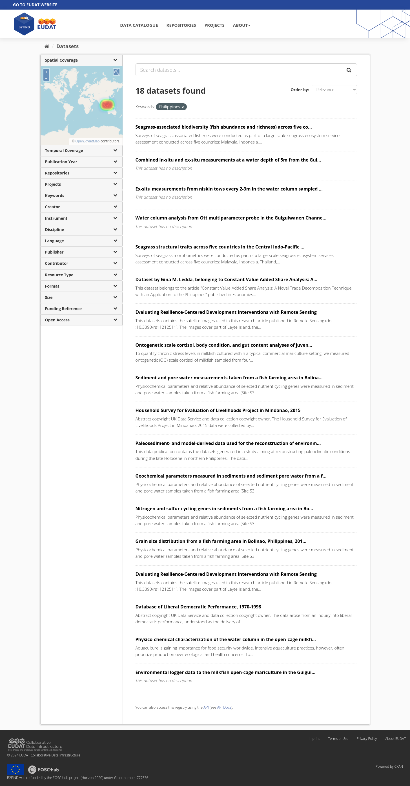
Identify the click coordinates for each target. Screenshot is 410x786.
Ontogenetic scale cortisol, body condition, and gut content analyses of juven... (224, 345)
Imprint (314, 738)
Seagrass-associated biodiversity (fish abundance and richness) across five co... (224, 127)
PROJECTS (215, 25)
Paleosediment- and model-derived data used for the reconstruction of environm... (228, 443)
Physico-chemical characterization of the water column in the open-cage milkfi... (226, 639)
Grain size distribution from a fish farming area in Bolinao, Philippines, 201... (221, 541)
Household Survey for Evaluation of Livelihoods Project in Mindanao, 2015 (218, 410)
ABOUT (242, 25)
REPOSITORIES (181, 25)
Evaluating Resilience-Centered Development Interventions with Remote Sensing (226, 312)
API (206, 707)
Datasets (67, 46)
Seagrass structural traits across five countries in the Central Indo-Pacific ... (220, 247)
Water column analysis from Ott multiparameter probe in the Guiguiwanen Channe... (231, 218)
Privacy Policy (367, 738)
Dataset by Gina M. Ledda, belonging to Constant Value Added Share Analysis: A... (226, 279)
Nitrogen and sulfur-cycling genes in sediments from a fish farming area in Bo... (224, 508)
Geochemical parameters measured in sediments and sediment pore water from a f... (231, 476)
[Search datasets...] (239, 69)
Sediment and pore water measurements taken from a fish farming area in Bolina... (229, 378)
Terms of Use (338, 738)
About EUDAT (395, 738)
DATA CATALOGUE (139, 25)
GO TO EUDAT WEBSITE (35, 4)
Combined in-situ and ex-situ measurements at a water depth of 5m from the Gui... (228, 160)
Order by (299, 89)
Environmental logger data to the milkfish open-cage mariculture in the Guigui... (226, 672)
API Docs (224, 707)
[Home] (47, 46)
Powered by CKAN (389, 766)
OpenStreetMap (87, 141)
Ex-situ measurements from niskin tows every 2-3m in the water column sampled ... (229, 189)
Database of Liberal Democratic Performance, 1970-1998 (198, 607)
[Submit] (349, 69)
